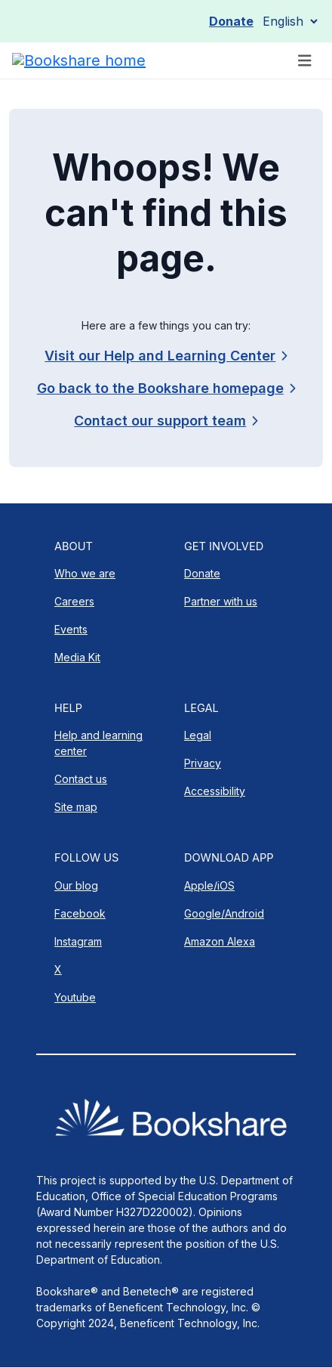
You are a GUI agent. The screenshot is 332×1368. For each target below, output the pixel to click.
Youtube (75, 997)
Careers (74, 601)
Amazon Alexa (219, 941)
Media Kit (77, 657)
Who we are (84, 573)
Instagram (78, 941)
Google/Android (224, 913)
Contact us (80, 778)
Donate (231, 21)
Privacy (202, 763)
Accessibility (214, 791)
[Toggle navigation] (305, 61)
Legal (197, 735)
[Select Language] (290, 21)
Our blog (76, 885)
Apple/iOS (209, 885)
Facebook (80, 913)
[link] (165, 420)
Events (71, 629)
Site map (75, 806)
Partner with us (220, 601)
